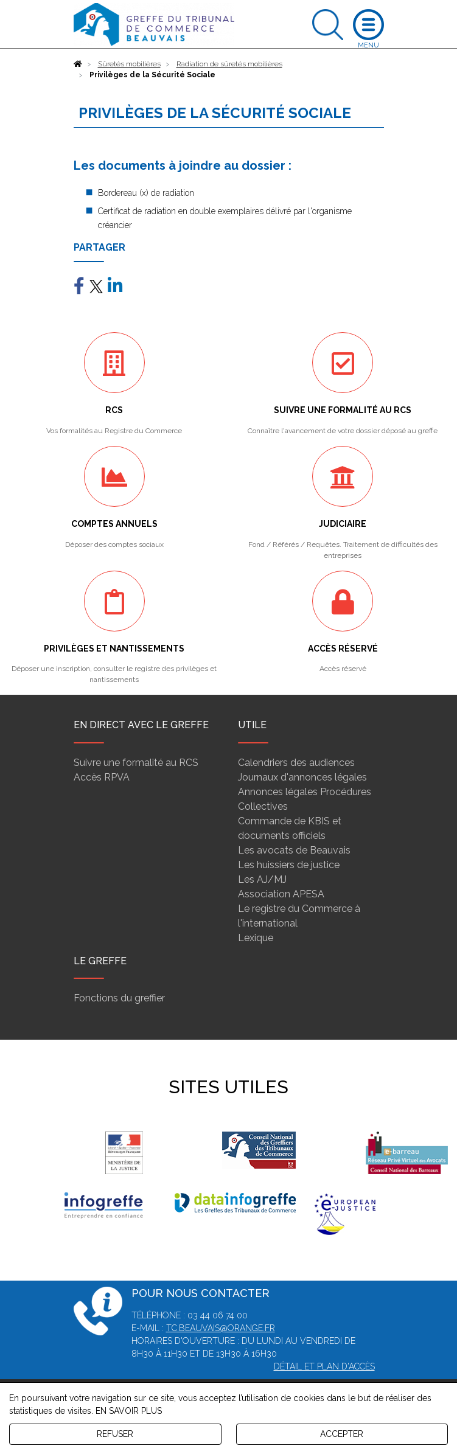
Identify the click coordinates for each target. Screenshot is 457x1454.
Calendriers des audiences (296, 762)
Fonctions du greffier (119, 998)
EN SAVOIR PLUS (129, 1411)
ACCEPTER (341, 1434)
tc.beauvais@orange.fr (220, 1328)
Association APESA (281, 894)
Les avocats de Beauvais (294, 850)
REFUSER (115, 1434)
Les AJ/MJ (262, 879)
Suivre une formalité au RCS (136, 762)
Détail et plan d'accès (324, 1366)
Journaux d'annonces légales (302, 777)
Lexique (255, 938)
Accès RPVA (102, 777)
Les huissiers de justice (289, 865)
